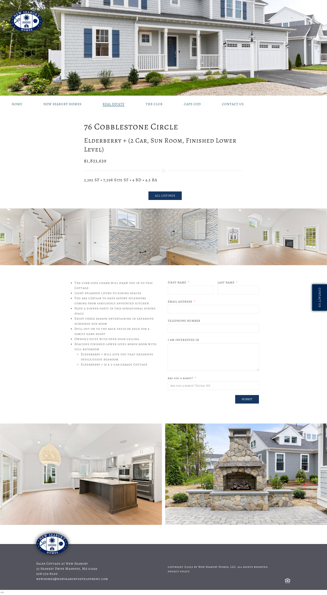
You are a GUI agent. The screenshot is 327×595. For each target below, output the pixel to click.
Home (17, 104)
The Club (154, 104)
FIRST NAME (177, 282)
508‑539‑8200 (47, 573)
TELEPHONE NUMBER (184, 321)
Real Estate (113, 104)
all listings (165, 196)
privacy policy (179, 571)
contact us (320, 297)
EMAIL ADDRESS (180, 302)
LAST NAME (226, 282)
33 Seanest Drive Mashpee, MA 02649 (66, 568)
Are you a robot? (181, 378)
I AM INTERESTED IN (183, 340)
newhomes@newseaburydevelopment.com (72, 579)
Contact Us (233, 104)
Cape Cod (192, 104)
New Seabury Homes (62, 104)
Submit (247, 399)
